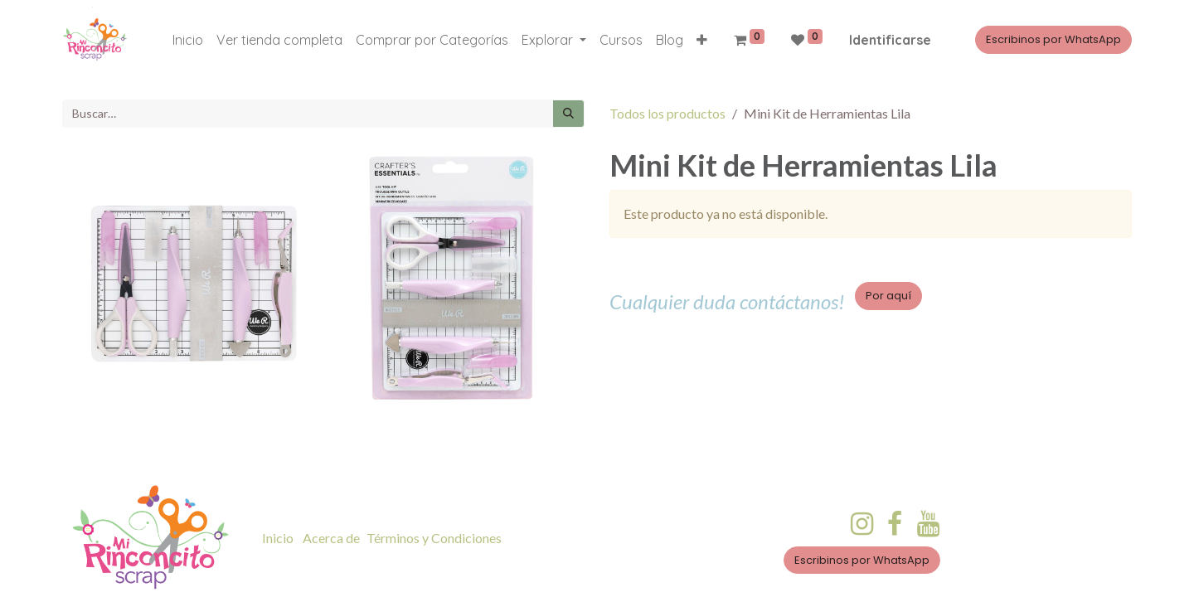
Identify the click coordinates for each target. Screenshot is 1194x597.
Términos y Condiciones (434, 538)
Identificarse (890, 40)
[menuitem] (188, 39)
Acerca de (331, 538)
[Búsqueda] (568, 114)
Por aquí (888, 295)
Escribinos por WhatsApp (1053, 39)
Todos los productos (667, 113)
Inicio (278, 538)
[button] (702, 39)
